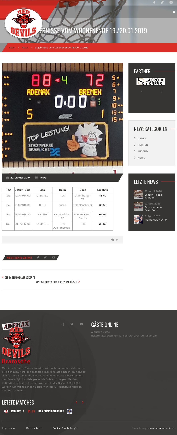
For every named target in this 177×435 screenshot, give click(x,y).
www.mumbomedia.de (161, 422)
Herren (143, 144)
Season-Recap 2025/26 (153, 196)
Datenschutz (34, 422)
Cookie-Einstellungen (65, 422)
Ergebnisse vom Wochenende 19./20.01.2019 (88, 30)
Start (12, 47)
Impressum (9, 422)
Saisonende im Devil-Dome (154, 208)
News (25, 47)
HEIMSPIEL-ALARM (156, 219)
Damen (142, 138)
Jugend (143, 151)
